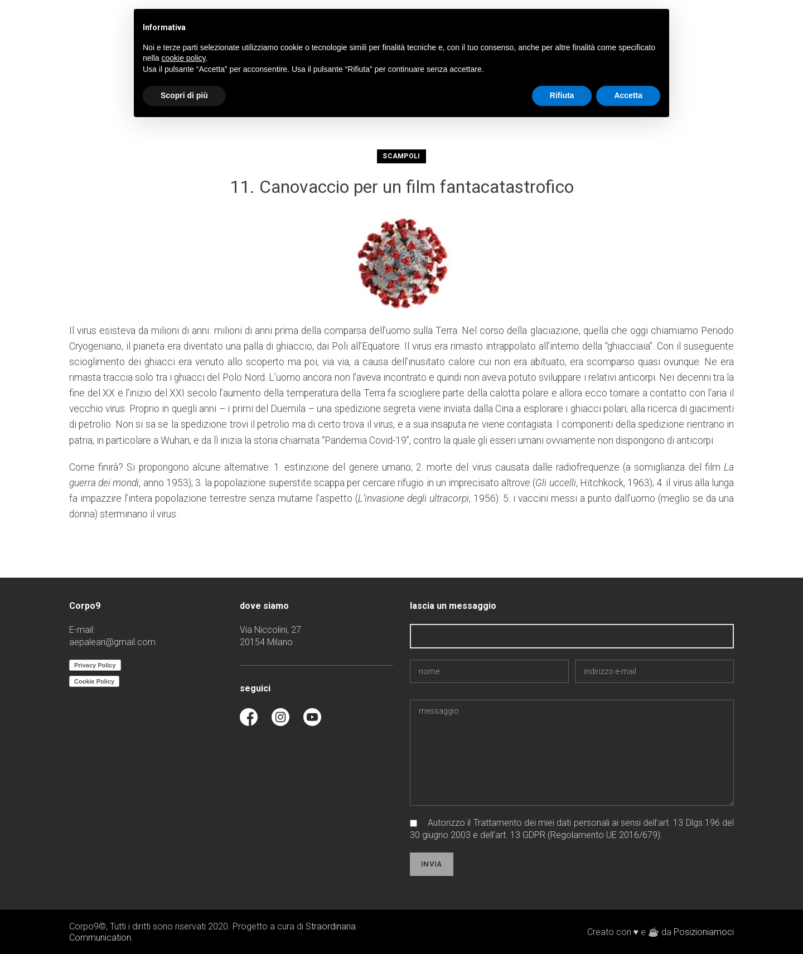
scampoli (401, 156)
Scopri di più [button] (184, 95)
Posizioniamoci (704, 932)
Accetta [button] (628, 95)
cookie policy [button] (183, 58)
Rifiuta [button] (562, 95)
